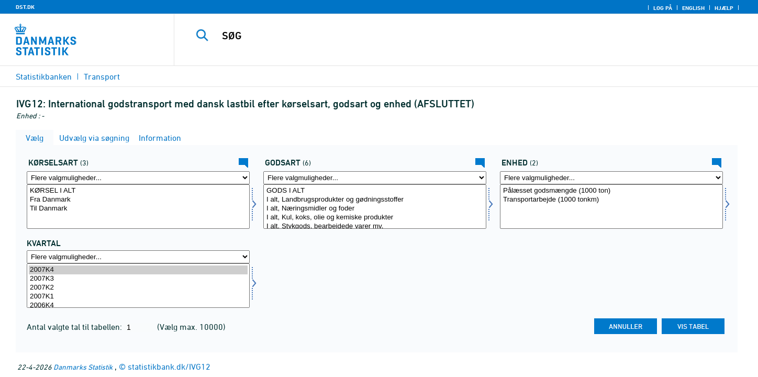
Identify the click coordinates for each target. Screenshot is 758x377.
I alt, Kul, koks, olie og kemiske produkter (374, 217)
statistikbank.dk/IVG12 (169, 366)
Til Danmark (138, 208)
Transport (102, 76)
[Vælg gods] (374, 206)
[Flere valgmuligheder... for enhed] (611, 177)
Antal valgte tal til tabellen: (75, 326)
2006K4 (138, 305)
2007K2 (138, 287)
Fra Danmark (138, 199)
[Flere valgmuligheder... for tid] (138, 256)
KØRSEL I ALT (138, 190)
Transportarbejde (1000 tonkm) (611, 199)
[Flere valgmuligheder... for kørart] (138, 177)
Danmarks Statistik (83, 366)
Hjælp (724, 8)
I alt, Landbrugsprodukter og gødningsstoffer (374, 199)
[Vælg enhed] (611, 206)
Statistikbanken (44, 76)
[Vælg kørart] (138, 206)
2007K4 (138, 269)
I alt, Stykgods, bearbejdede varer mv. (374, 226)
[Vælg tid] (138, 285)
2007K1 (138, 296)
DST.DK (25, 6)
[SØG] (448, 35)
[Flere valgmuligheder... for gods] (374, 177)
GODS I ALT (374, 190)
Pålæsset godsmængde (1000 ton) (611, 190)
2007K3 (138, 278)
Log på (662, 8)
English (693, 8)
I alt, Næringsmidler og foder (374, 208)
